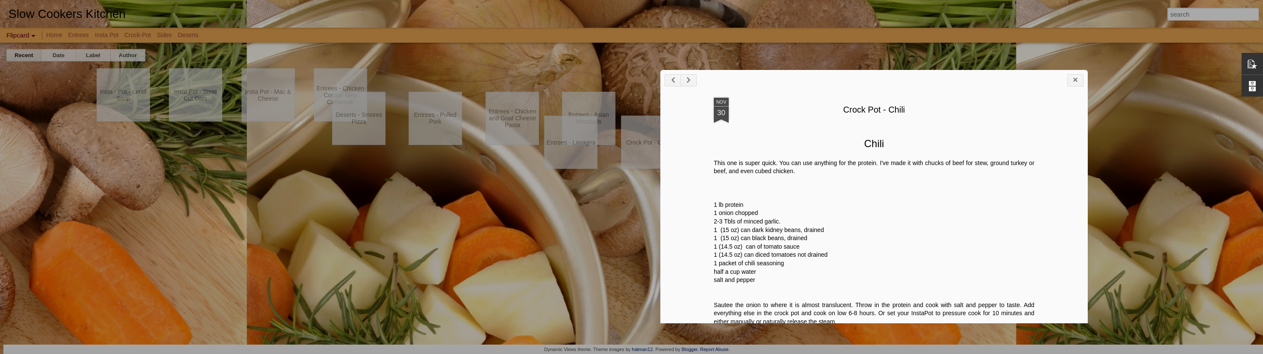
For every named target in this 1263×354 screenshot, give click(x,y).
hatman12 (642, 349)
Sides (164, 35)
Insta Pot (106, 35)
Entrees (78, 35)
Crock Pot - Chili (1129, 166)
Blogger (690, 349)
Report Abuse (714, 349)
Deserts (188, 35)
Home (54, 35)
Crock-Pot (137, 35)
